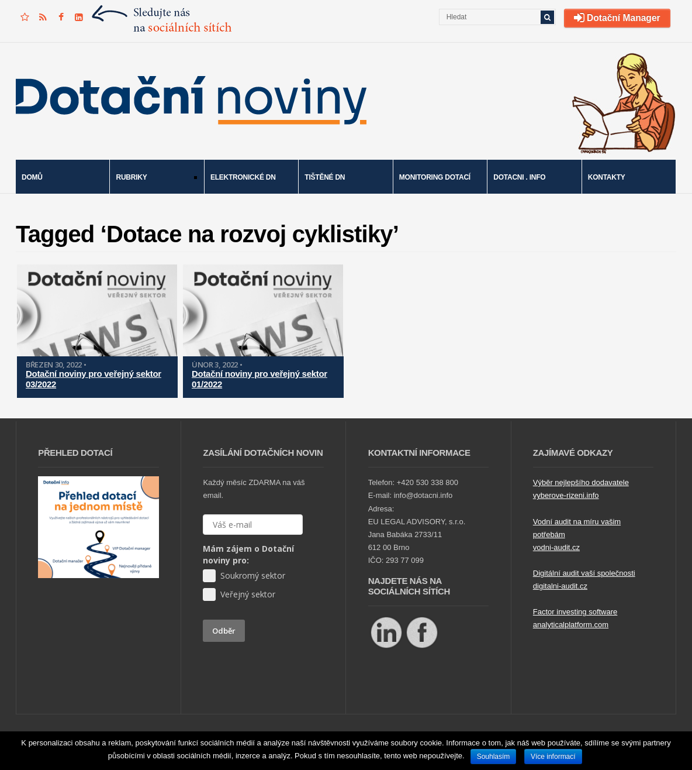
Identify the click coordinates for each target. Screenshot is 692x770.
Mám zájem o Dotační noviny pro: (248, 554)
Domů (32, 177)
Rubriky (153, 178)
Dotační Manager (617, 18)
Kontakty (606, 177)
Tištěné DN (325, 177)
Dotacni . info (519, 177)
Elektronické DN (243, 177)
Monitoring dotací (434, 177)
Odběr (224, 630)
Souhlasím (493, 756)
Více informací (553, 756)
